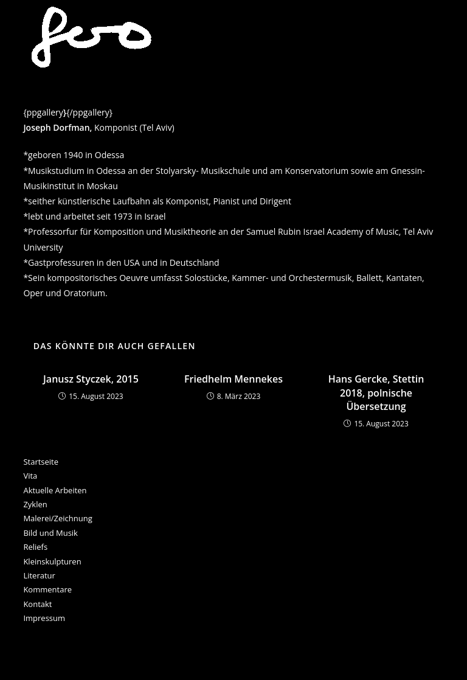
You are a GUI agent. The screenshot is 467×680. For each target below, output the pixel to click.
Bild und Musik (50, 532)
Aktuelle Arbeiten (54, 490)
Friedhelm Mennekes (233, 379)
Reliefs (35, 546)
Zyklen (35, 504)
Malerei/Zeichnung (57, 518)
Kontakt (37, 603)
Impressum (44, 617)
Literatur (39, 575)
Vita (30, 475)
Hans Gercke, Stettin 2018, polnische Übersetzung (376, 392)
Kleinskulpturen (52, 561)
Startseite (40, 461)
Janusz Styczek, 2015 (91, 379)
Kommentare (47, 589)
